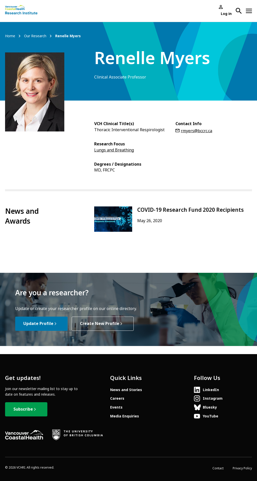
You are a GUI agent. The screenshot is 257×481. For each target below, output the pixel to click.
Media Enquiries (124, 416)
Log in (226, 13)
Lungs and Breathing (114, 150)
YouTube (210, 416)
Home (10, 36)
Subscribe (23, 409)
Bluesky (210, 407)
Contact (218, 468)
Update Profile (38, 323)
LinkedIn (211, 389)
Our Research (35, 36)
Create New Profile (99, 323)
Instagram (213, 398)
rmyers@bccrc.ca (196, 131)
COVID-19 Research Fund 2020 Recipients (190, 210)
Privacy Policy (242, 468)
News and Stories (126, 389)
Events (116, 407)
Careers (117, 398)
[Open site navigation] (249, 11)
